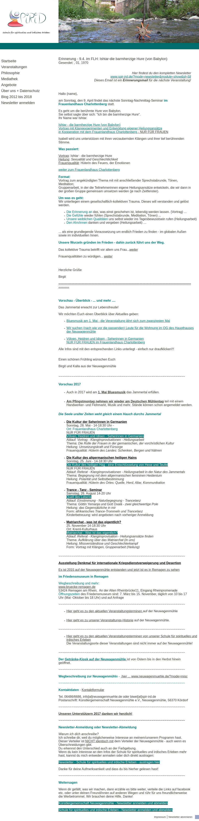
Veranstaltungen (14, 67)
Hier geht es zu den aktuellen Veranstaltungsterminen (104, 611)
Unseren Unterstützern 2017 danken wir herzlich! (95, 713)
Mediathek (9, 79)
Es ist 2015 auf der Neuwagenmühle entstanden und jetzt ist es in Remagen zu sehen (119, 569)
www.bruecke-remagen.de (77, 587)
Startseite (8, 61)
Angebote (9, 85)
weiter (133, 249)
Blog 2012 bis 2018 (16, 97)
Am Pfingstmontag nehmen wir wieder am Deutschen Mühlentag (115, 401)
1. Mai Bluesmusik (112, 392)
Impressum (160, 817)
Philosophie (10, 73)
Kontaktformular (93, 690)
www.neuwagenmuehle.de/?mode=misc (154, 676)
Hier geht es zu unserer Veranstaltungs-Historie (99, 620)
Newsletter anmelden (18, 103)
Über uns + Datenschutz (20, 91)
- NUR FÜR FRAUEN (113, 128)
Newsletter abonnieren (180, 817)
